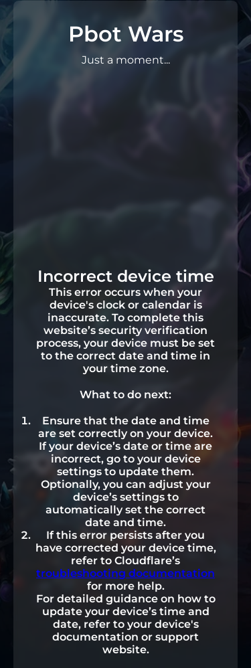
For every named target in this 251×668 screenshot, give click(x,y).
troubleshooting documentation (125, 573)
